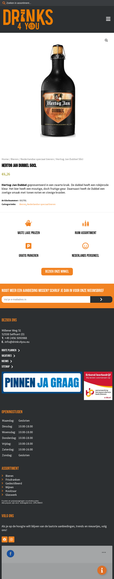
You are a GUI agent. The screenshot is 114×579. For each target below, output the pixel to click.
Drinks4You (15, 550)
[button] (106, 40)
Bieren (15, 159)
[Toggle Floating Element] (102, 570)
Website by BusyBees (57, 575)
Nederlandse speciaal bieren (37, 159)
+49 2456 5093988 (16, 338)
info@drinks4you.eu (17, 342)
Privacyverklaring (57, 571)
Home (5, 159)
